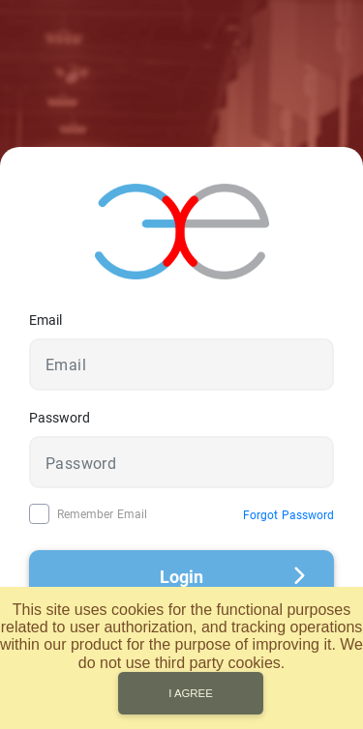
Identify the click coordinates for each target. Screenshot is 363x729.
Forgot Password (288, 515)
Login (233, 577)
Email (45, 320)
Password (59, 417)
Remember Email (102, 514)
